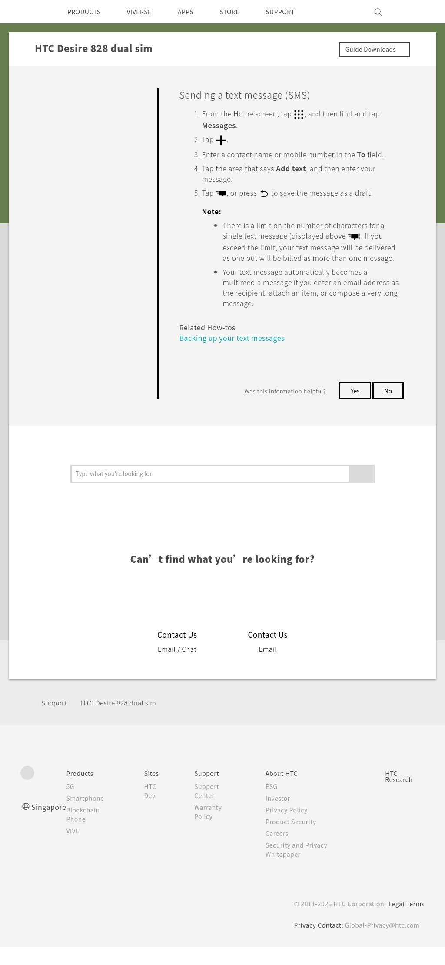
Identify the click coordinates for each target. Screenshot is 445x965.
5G (73, 804)
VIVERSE (147, 12)
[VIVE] (412, 11)
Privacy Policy (289, 828)
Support (55, 720)
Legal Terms (405, 921)
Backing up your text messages (237, 355)
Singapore (50, 824)
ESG (274, 804)
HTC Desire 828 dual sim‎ (125, 720)
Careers (279, 851)
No (388, 408)
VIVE (77, 848)
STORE (244, 12)
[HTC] (30, 12)
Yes (353, 408)
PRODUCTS (86, 12)
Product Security (294, 839)
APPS (197, 12)
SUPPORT (298, 12)
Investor (280, 816)
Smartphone (89, 816)
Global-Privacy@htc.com (381, 943)
